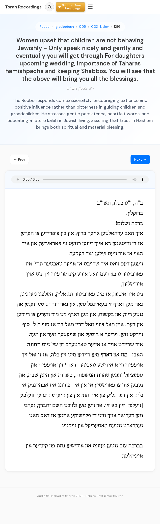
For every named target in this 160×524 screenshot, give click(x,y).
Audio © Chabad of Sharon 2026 (60, 496)
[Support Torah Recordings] (70, 6)
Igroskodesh (64, 27)
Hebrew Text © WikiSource (104, 496)
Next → (140, 159)
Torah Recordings (23, 7)
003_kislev (100, 27)
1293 (117, 27)
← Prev (19, 159)
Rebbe (45, 27)
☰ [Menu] (90, 6)
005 (82, 27)
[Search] (49, 6)
